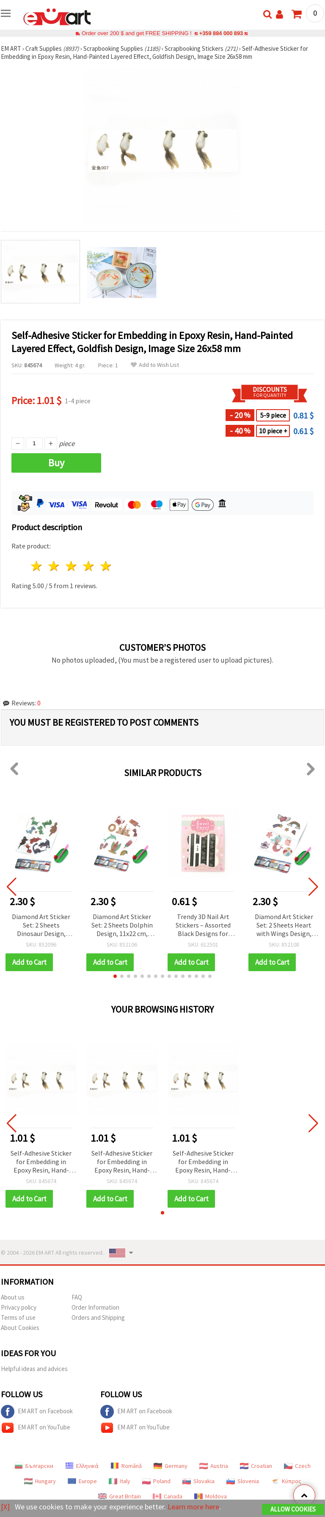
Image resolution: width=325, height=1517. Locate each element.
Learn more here (194, 1506)
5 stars (106, 566)
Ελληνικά (82, 1466)
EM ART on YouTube (35, 1427)
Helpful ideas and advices (34, 1369)
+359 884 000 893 (220, 33)
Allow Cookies (293, 1509)
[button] (115, 976)
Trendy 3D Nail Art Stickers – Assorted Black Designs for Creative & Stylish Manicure (203, 925)
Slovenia (242, 1481)
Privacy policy (18, 1307)
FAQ (77, 1297)
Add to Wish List (155, 365)
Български (33, 1466)
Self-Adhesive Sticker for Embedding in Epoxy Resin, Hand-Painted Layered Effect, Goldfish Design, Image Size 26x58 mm (41, 1162)
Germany (170, 1466)
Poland (156, 1481)
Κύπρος (286, 1481)
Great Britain (119, 1496)
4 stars (88, 566)
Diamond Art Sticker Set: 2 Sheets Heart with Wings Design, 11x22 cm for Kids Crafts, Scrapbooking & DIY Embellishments (284, 925)
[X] (5, 1506)
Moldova (210, 1496)
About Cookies (20, 1328)
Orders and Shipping (98, 1317)
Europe (82, 1481)
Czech (297, 1466)
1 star (37, 566)
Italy (119, 1481)
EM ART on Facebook (37, 1411)
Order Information (95, 1307)
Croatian (256, 1466)
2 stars (54, 566)
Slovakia (198, 1481)
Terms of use (18, 1317)
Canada (167, 1496)
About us (13, 1297)
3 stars (71, 566)
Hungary (40, 1481)
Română (126, 1466)
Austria (213, 1466)
